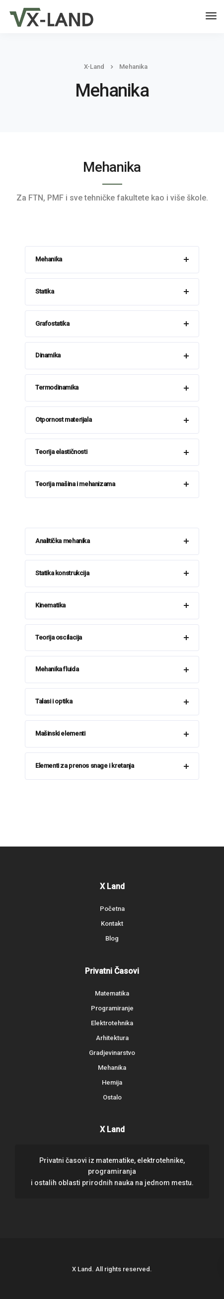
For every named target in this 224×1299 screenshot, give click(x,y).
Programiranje (112, 1008)
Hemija (112, 1082)
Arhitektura (112, 1038)
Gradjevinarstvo (112, 1052)
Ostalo (112, 1097)
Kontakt (112, 923)
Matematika (112, 993)
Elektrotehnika (112, 1023)
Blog (112, 938)
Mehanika (112, 1067)
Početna (112, 908)
